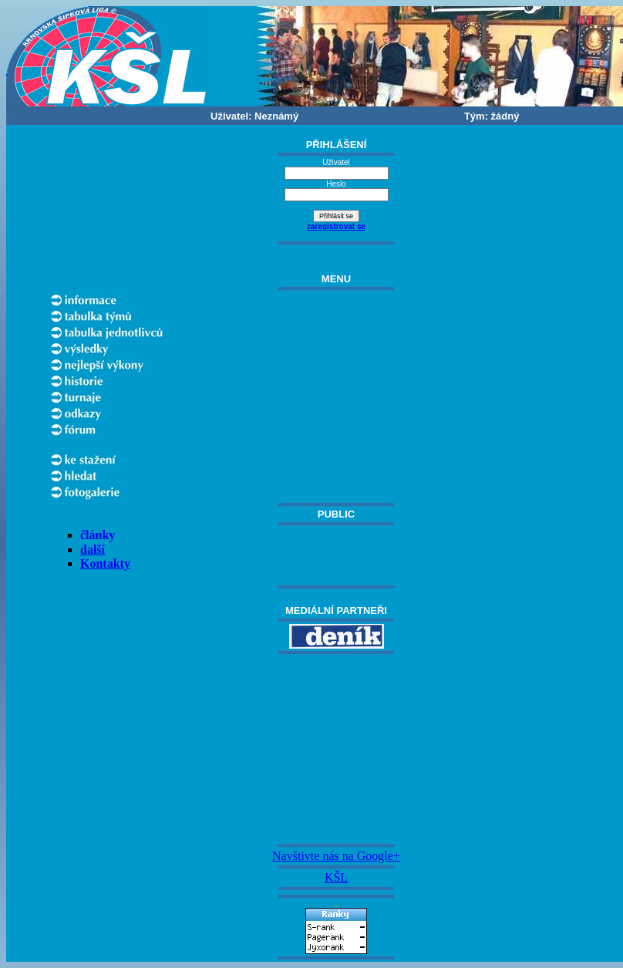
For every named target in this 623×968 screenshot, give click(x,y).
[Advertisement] (336, 749)
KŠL (336, 877)
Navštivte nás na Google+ (336, 855)
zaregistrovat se (336, 226)
